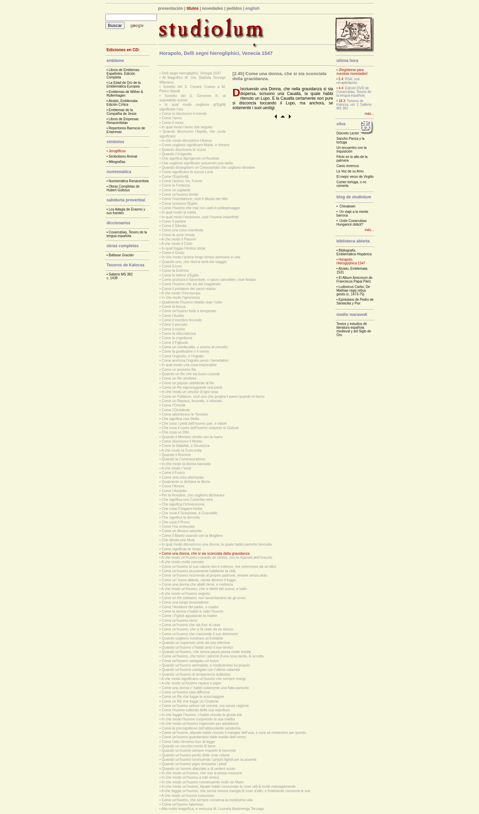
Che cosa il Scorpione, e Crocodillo (189, 513)
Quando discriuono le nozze (184, 150)
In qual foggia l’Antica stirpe (183, 248)
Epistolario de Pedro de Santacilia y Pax (355, 301)
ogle (139, 25)
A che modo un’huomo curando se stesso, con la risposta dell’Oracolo (217, 557)
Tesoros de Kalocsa (126, 265)
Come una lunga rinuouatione (185, 602)
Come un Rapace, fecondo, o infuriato (192, 401)
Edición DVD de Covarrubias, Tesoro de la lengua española (354, 91)
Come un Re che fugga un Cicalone (190, 701)
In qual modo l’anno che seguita (187, 127)
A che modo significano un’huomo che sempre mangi (204, 679)
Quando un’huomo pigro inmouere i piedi (194, 764)
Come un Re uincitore (179, 378)
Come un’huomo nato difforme (186, 692)
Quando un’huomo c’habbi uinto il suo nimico (197, 647)
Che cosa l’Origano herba (182, 509)
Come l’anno (172, 118)
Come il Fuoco (173, 472)
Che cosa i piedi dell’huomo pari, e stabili (194, 423)
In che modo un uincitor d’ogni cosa (190, 392)
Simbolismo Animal (123, 156)
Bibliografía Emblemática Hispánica (354, 252)
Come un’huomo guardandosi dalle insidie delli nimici (204, 737)
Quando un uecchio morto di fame (189, 746)
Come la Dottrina (175, 270)
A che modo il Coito (177, 243)
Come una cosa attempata (183, 477)
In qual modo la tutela (179, 212)
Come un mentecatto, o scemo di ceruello (195, 347)
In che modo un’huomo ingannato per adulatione (200, 723)
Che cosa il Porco (176, 522)
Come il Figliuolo (175, 342)
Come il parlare (174, 221)
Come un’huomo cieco (179, 620)
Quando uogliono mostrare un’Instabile (192, 638)
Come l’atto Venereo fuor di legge (188, 742)
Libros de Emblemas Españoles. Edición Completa (123, 73)
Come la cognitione (177, 338)
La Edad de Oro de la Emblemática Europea (124, 84)
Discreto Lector (348, 133)
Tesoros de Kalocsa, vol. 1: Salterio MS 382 (354, 104)
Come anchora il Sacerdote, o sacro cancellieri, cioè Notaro (209, 280)
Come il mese (172, 123)
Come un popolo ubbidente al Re (188, 383)
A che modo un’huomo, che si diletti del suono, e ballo (204, 589)
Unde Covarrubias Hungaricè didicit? (352, 222)
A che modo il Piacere (179, 239)
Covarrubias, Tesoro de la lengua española (127, 234)
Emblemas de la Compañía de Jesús (122, 112)
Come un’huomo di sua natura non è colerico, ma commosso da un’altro (219, 566)
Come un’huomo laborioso (182, 804)
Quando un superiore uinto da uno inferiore (196, 643)
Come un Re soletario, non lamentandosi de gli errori (203, 598)
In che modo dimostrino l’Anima (187, 140)
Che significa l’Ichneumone (183, 504)
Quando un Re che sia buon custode (191, 374)
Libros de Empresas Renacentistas (123, 121)
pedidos (234, 8)
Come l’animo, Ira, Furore (182, 181)
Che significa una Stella (180, 419)
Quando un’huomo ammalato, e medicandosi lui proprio (206, 665)
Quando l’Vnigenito (177, 154)
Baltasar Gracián (121, 255)
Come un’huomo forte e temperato (189, 311)
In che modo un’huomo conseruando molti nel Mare (202, 782)
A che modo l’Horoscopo (181, 293)
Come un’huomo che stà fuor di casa (191, 625)
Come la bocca (173, 306)
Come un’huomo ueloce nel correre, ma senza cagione (205, 706)
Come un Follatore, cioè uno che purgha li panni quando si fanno (213, 396)
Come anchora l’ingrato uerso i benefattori (195, 360)
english (252, 8)
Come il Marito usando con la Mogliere (192, 535)
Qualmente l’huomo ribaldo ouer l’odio (192, 302)
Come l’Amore (173, 486)
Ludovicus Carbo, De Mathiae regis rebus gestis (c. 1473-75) (353, 290)
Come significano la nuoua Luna (187, 172)
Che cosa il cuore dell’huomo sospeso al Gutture (200, 428)
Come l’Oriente (173, 405)
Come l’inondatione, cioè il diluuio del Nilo (195, 199)
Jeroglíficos (117, 151)
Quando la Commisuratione (183, 459)
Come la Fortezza (176, 185)
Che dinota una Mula (178, 540)
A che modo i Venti (176, 468)
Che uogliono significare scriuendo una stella (197, 163)
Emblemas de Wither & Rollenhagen (125, 93)
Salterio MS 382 (121, 274)
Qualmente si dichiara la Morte (186, 482)
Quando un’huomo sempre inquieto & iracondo (199, 750)
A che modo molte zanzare (183, 562)
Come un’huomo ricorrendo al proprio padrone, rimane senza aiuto (215, 575)
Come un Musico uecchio (182, 531)
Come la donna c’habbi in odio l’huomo (193, 611)
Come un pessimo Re (179, 369)
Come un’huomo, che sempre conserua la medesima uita (207, 800)
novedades (212, 8)
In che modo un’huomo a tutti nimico (190, 777)
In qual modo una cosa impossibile (189, 365)
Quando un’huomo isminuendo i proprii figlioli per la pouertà (209, 759)
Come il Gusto (173, 253)
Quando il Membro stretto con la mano (192, 437)
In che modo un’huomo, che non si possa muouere (202, 773)
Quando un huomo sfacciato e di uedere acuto (198, 769)
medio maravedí (352, 314)
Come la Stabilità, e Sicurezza (185, 446)
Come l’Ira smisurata (178, 526)
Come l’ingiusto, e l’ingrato (183, 356)
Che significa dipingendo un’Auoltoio (190, 158)
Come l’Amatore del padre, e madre (190, 607)
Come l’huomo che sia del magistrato (191, 284)
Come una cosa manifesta (182, 230)
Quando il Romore (176, 455)
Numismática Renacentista (129, 181)
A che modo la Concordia (182, 450)
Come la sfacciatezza (179, 333)
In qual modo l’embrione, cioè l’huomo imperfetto (200, 217)
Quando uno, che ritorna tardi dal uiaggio (194, 262)
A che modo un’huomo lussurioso (188, 795)
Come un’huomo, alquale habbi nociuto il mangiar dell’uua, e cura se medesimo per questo (234, 732)
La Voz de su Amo (350, 171)
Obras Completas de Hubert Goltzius (123, 188)
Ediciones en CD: (123, 49)
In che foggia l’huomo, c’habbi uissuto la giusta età (202, 715)
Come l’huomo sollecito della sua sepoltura (196, 710)
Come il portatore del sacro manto (189, 289)
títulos (192, 8)
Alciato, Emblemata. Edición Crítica (123, 102)
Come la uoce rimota (178, 235)
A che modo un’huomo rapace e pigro (191, 683)
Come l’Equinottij (175, 176)
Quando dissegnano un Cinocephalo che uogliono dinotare (208, 167)
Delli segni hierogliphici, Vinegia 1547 (191, 73)
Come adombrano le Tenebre (185, 414)
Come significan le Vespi (181, 549)
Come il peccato (174, 324)
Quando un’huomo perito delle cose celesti (195, 755)
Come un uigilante (176, 190)
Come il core (172, 266)
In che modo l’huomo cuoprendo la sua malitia (198, 719)
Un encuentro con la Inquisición (352, 149)
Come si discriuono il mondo (184, 113)
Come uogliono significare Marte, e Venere (195, 145)
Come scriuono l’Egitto (180, 203)
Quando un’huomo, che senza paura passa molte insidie (206, 652)
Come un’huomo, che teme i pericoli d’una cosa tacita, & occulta (213, 656)
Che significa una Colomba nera (187, 499)
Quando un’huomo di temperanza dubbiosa (196, 674)
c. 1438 (112, 278)
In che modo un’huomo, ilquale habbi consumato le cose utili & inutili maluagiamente (229, 786)
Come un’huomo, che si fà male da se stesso (197, 629)
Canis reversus (348, 166)
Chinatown (347, 206)
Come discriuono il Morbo (182, 441)
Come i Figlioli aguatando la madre (189, 616)
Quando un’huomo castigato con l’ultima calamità (201, 670)
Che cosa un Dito (175, 432)
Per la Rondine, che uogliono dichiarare (193, 495)
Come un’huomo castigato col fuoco (190, 661)
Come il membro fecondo (182, 320)
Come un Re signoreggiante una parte (192, 387)
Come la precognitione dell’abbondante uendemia (201, 728)
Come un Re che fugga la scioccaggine (193, 696)
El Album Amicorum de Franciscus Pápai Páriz (355, 279)
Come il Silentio (174, 226)
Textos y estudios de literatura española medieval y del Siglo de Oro (354, 329)
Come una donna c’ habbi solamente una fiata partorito (205, 688)
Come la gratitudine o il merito (185, 351)
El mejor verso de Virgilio (355, 176)
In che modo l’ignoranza (181, 297)
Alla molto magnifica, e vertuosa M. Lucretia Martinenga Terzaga (213, 809)
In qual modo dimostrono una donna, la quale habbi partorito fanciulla (217, 544)
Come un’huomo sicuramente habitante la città (199, 571)
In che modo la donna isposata (186, 464)
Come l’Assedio (174, 491)
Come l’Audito (173, 316)
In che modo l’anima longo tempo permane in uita (201, 257)
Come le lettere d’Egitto (180, 275)
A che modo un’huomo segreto (186, 593)
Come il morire (173, 329)
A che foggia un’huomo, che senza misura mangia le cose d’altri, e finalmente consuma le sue (236, 791)
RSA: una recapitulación (348, 81)
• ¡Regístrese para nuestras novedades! (352, 71)
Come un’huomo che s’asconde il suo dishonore (200, 634)
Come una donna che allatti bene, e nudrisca (197, 584)
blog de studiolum (354, 197)
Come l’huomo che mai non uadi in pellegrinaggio (201, 208)
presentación (170, 8)
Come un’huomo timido (180, 194)
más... (369, 114)
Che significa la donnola (181, 517)
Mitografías (117, 162)
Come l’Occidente (176, 410)
